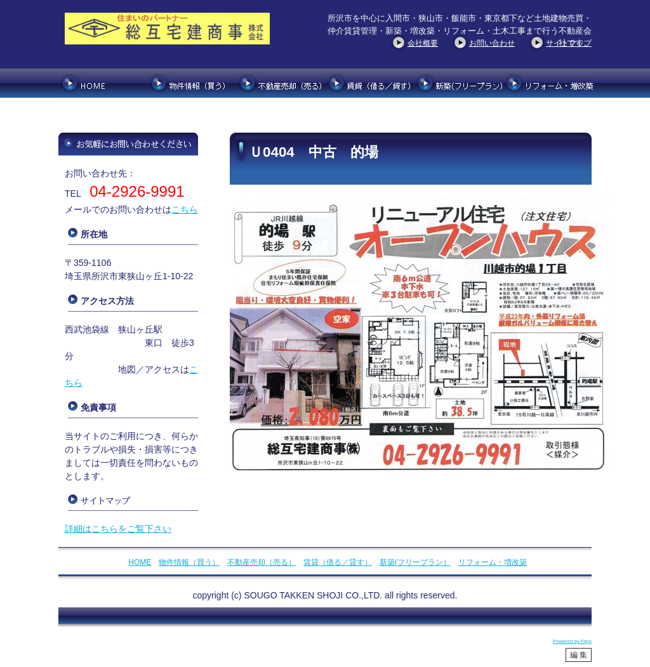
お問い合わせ (492, 43)
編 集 (578, 654)
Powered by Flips (572, 641)
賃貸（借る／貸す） (337, 562)
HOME (139, 562)
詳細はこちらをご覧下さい (118, 529)
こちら (184, 209)
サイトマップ (569, 43)
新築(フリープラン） (415, 562)
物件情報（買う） (189, 562)
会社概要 (423, 43)
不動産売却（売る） (261, 562)
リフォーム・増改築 (492, 562)
